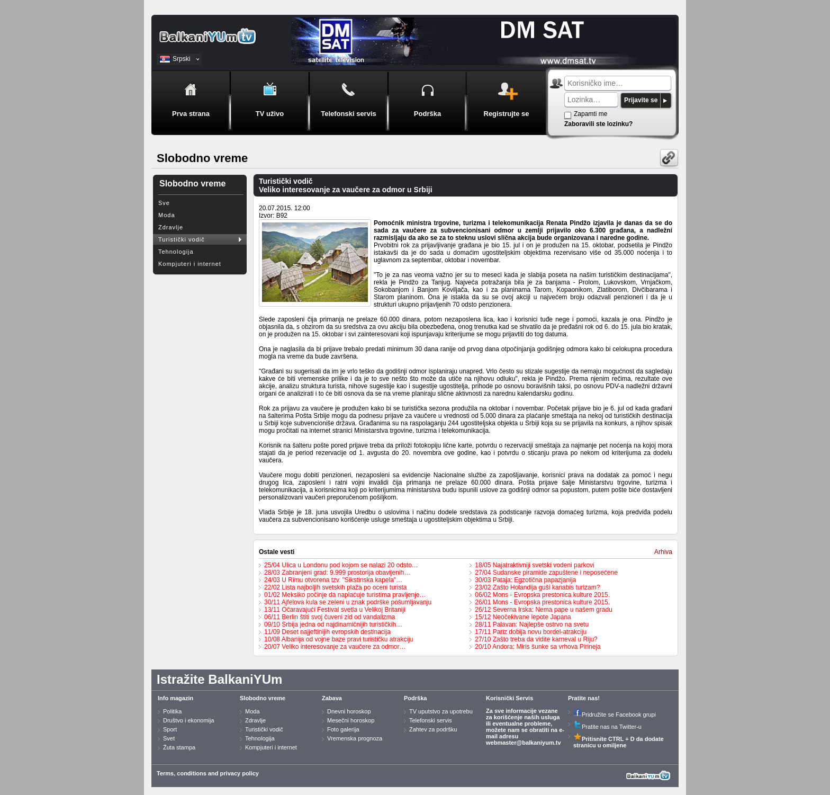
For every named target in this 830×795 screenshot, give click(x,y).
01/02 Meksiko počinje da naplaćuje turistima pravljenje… (345, 595)
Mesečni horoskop (350, 720)
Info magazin (175, 698)
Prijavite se (640, 100)
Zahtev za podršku (433, 729)
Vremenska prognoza (354, 738)
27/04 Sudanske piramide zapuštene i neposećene (546, 572)
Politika (172, 711)
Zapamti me (590, 114)
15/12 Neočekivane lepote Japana (523, 617)
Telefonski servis (430, 720)
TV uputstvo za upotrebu (441, 711)
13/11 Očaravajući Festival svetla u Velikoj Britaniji (334, 609)
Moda (166, 215)
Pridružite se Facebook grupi (614, 714)
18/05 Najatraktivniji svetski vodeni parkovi (534, 565)
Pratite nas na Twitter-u (607, 726)
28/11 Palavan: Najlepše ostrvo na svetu (532, 624)
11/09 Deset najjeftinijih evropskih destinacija (327, 632)
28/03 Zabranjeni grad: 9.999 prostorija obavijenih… (337, 572)
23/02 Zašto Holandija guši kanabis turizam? (537, 587)
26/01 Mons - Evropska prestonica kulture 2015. (542, 602)
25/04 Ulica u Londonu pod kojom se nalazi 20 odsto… (341, 565)
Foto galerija (343, 729)
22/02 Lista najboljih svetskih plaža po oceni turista (335, 587)
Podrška (415, 698)
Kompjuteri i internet (189, 264)
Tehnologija (176, 251)
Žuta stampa (179, 747)
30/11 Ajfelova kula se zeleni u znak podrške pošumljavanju (347, 602)
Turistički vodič (181, 239)
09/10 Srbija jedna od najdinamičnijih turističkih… (333, 624)
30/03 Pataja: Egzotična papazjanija (525, 580)
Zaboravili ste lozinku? (598, 124)
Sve (164, 203)
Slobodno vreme (262, 698)
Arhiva (663, 552)
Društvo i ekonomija (188, 720)
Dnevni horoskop (349, 711)
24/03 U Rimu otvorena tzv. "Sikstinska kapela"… (333, 580)
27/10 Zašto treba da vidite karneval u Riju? (536, 639)
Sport (170, 729)
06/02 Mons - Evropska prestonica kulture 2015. (542, 595)
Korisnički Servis (509, 698)
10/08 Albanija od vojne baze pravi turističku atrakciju (338, 639)
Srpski (181, 58)
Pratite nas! (584, 698)
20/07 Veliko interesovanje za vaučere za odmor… (335, 646)
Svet (169, 738)
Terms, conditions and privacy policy (208, 773)
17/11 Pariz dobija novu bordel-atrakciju (531, 632)
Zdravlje (170, 227)
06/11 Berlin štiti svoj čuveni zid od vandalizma (329, 617)
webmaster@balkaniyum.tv (523, 742)
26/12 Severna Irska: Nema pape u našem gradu (543, 609)
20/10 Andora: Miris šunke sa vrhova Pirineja (537, 646)
